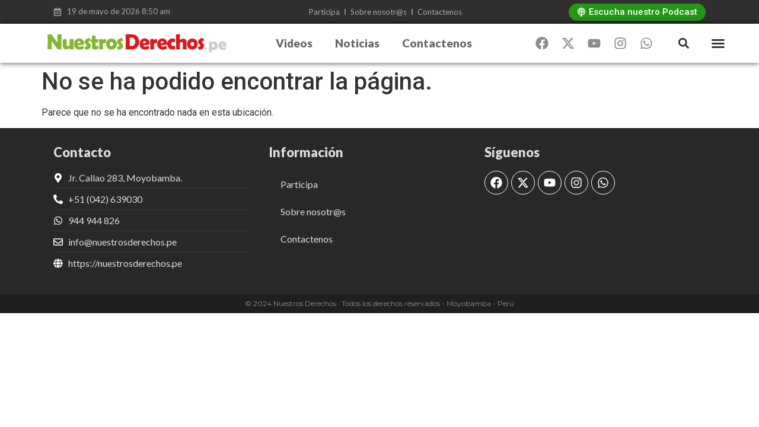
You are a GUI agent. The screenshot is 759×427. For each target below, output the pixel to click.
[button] (683, 43)
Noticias (357, 43)
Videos (294, 43)
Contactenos (439, 12)
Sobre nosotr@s (378, 12)
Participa (324, 12)
